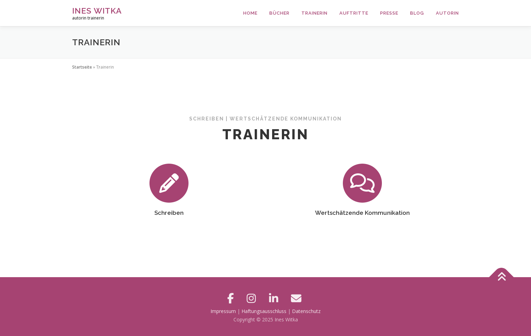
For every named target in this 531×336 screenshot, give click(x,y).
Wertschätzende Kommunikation (362, 212)
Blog (417, 13)
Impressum (223, 311)
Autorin (447, 13)
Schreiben (169, 212)
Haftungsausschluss (263, 311)
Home (250, 13)
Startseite (82, 67)
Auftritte (353, 13)
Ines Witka (97, 10)
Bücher (279, 13)
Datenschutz (306, 311)
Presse (389, 13)
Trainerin (314, 13)
